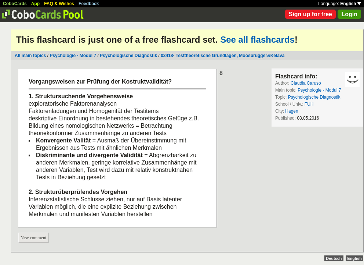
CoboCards (15, 3)
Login (349, 14)
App (35, 3)
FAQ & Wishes (59, 3)
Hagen (291, 111)
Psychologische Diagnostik (128, 55)
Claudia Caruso (306, 83)
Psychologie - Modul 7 (73, 55)
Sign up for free (310, 14)
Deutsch (334, 258)
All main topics (30, 55)
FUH (309, 104)
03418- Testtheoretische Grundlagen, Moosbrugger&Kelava (222, 55)
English (350, 3)
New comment (33, 237)
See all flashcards (257, 40)
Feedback (89, 3)
